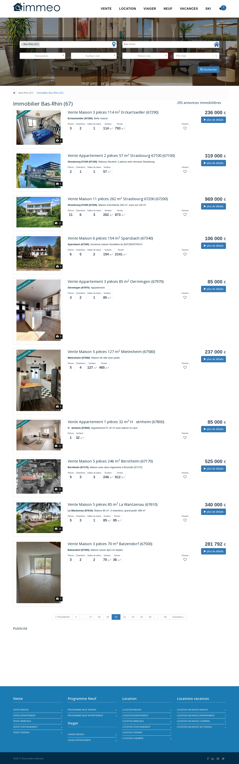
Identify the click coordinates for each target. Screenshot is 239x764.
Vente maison (21, 710)
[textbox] (42, 44)
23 (141, 616)
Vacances (189, 8)
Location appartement (135, 715)
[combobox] (68, 44)
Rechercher (208, 69)
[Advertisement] (44, 659)
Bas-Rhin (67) (25, 92)
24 (150, 616)
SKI (208, 8)
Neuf (168, 8)
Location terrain (132, 732)
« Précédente (62, 616)
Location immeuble (133, 721)
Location (127, 8)
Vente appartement (24, 715)
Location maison (131, 710)
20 (116, 616)
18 (99, 616)
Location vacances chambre (193, 721)
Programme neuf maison (82, 710)
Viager (150, 8)
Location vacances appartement (196, 715)
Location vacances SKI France (194, 727)
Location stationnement (136, 727)
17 (90, 616)
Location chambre (132, 738)
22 (133, 616)
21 (124, 616)
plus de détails (214, 119)
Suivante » (178, 616)
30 (165, 616)
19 (107, 616)
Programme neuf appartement (85, 715)
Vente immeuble (22, 721)
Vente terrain (21, 732)
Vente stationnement (25, 727)
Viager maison (76, 734)
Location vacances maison (192, 710)
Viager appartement (79, 740)
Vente (106, 8)
